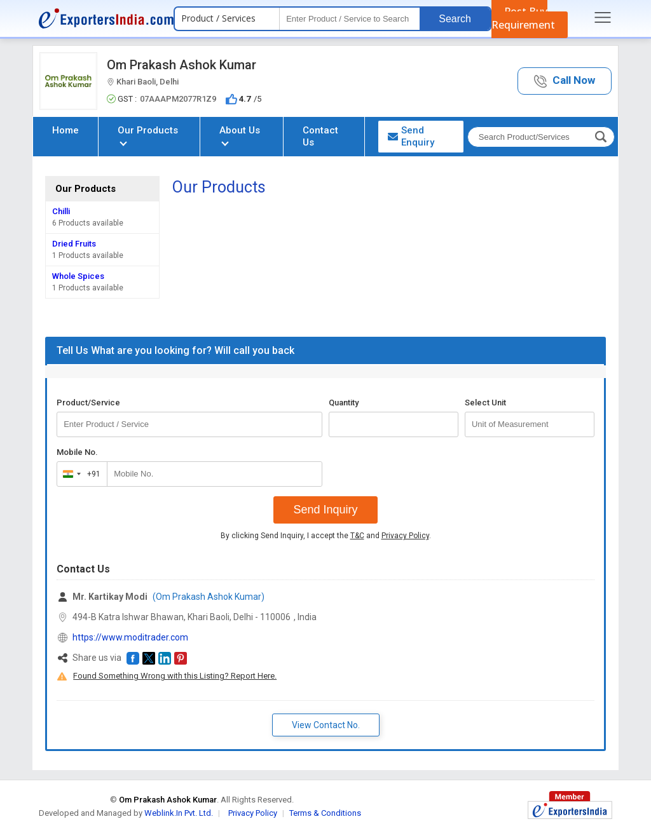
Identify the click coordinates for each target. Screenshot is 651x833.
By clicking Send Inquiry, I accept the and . (326, 535)
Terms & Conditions (325, 813)
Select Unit (485, 402)
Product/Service (88, 402)
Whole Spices (78, 276)
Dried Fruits (74, 243)
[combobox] (79, 474)
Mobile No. (77, 452)
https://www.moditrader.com (130, 637)
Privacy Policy (405, 535)
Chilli (61, 211)
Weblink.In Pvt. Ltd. (178, 813)
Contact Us (320, 136)
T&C (357, 535)
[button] (564, 81)
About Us (239, 135)
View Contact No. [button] (326, 725)
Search (455, 18)
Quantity (344, 402)
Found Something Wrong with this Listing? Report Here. (175, 676)
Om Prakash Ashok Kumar (181, 65)
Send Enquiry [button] (411, 136)
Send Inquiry (325, 509)
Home (65, 130)
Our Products (148, 135)
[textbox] (350, 19)
